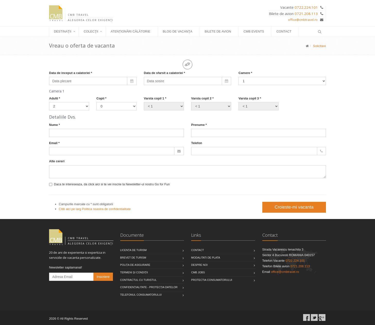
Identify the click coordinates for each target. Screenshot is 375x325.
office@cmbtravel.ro (303, 19)
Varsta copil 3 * (250, 98)
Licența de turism (133, 250)
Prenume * (199, 125)
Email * (54, 143)
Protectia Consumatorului (211, 279)
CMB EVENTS (254, 31)
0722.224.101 (306, 7)
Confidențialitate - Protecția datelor (149, 287)
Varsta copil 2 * (202, 98)
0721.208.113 (306, 13)
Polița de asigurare (135, 264)
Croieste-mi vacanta (294, 207)
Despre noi (199, 264)
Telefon (196, 143)
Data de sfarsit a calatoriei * (164, 73)
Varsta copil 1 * (155, 98)
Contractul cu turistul (138, 279)
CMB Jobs (198, 272)
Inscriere (103, 277)
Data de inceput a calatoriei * (70, 73)
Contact (283, 31)
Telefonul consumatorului (141, 294)
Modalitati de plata (205, 257)
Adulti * (54, 98)
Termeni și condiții (134, 272)
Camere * (245, 73)
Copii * (101, 98)
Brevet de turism (133, 257)
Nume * (54, 125)
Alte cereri (57, 161)
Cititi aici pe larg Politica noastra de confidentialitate (95, 209)
